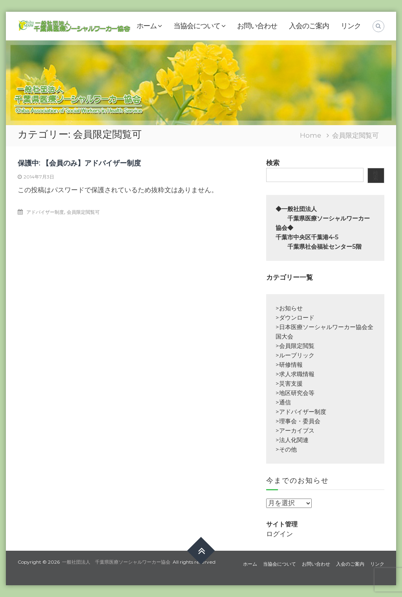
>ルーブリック (295, 355)
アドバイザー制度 (45, 212)
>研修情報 (289, 364)
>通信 (283, 402)
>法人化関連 (292, 440)
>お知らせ (289, 308)
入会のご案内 (309, 26)
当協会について (197, 26)
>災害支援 (289, 383)
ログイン (279, 534)
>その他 (286, 449)
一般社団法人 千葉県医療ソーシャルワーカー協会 (116, 562)
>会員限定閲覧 (295, 345)
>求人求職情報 (295, 374)
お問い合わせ (257, 26)
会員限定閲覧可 (83, 212)
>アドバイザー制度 (301, 411)
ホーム (147, 26)
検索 (273, 163)
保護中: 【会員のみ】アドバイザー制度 (79, 163)
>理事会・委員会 (298, 421)
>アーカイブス (295, 430)
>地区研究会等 (295, 393)
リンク (351, 26)
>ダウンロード (295, 317)
